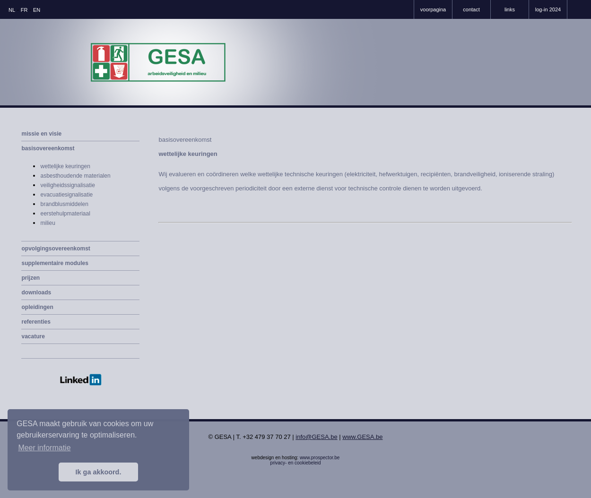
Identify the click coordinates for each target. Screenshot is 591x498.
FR (24, 10)
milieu (47, 223)
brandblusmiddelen (64, 204)
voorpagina (433, 9)
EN (36, 10)
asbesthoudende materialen (75, 175)
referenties (35, 321)
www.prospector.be (320, 457)
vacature (32, 336)
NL (12, 10)
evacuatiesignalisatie (66, 194)
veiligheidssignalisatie (67, 185)
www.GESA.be (362, 436)
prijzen (30, 278)
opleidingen (37, 307)
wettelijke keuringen (65, 166)
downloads (36, 292)
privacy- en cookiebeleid (295, 462)
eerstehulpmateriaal (65, 213)
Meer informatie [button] (44, 448)
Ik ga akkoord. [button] (99, 472)
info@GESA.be (316, 436)
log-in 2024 (548, 9)
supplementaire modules (54, 263)
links (509, 9)
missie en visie (41, 133)
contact (471, 9)
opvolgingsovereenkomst (55, 248)
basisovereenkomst (47, 148)
